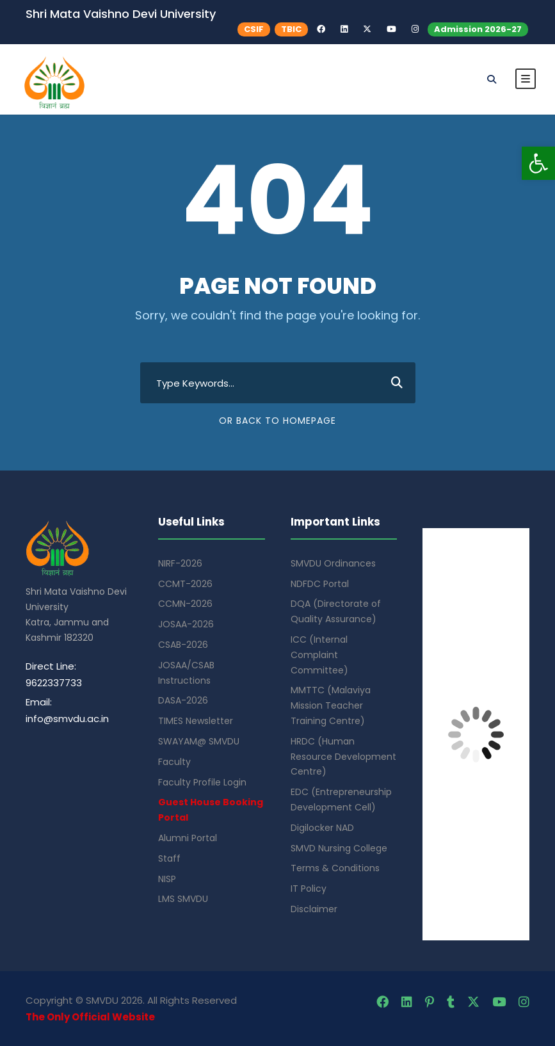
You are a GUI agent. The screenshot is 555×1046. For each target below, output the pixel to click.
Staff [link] (169, 858)
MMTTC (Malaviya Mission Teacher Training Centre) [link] (331, 705)
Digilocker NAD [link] (322, 827)
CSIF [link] (254, 29)
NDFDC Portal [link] (320, 583)
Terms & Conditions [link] (335, 868)
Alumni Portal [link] (187, 838)
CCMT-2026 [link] (185, 583)
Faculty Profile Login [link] (202, 782)
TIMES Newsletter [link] (195, 720)
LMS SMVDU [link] (183, 898)
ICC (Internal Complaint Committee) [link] (319, 655)
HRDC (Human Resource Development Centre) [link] (343, 756)
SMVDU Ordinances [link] (333, 563)
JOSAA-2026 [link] (186, 624)
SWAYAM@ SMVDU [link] (198, 741)
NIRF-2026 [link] (180, 563)
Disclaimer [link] (314, 909)
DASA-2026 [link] (183, 700)
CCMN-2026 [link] (185, 603)
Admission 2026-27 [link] (478, 29)
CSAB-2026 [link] (183, 644)
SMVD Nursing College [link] (339, 848)
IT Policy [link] (308, 888)
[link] (538, 163)
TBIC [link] (291, 29)
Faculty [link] (174, 761)
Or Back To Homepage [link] (277, 420)
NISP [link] (167, 879)
